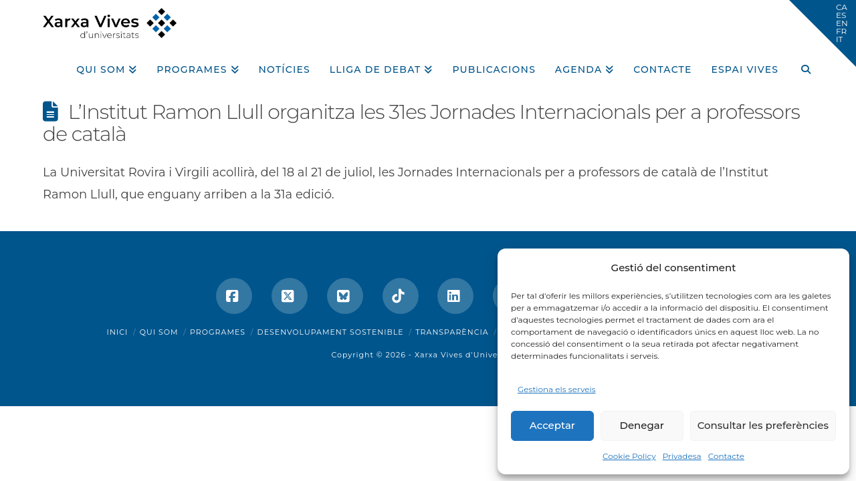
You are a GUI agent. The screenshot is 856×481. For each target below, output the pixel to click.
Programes (217, 332)
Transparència (451, 332)
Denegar (642, 425)
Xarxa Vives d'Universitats (470, 354)
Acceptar (552, 425)
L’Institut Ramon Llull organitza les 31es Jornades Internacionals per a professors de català (421, 123)
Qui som (159, 332)
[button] (822, 33)
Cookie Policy (629, 456)
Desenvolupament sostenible (330, 332)
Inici (117, 332)
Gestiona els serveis (557, 389)
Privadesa (682, 456)
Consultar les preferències (763, 425)
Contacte (726, 456)
